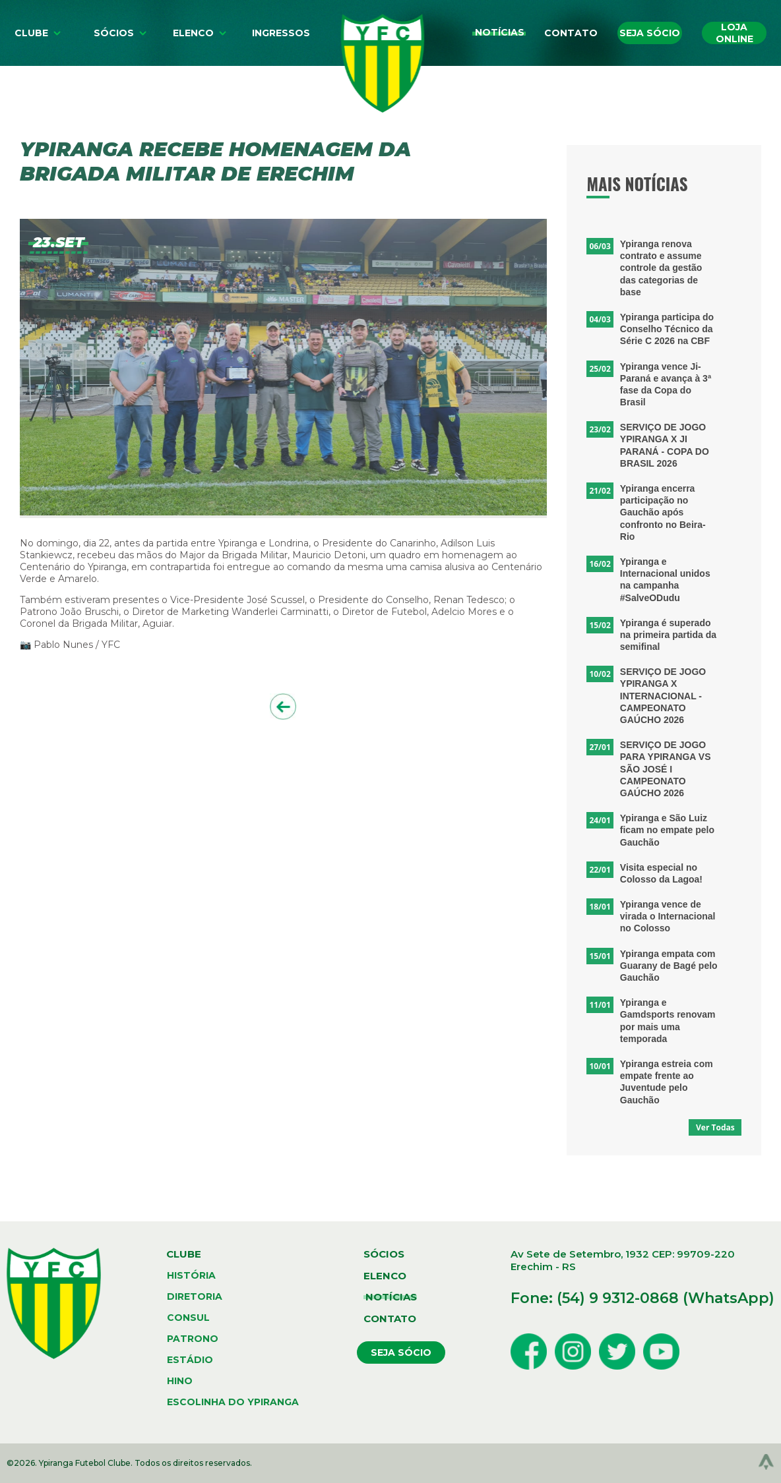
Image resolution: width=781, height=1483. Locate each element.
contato (389, 1318)
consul (188, 1317)
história (191, 1275)
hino (180, 1381)
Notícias (499, 32)
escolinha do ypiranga (233, 1402)
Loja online (734, 33)
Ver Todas (715, 1127)
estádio (190, 1360)
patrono (192, 1339)
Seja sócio (649, 33)
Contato (571, 33)
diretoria (194, 1296)
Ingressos (281, 33)
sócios (383, 1254)
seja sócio (401, 1352)
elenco (384, 1275)
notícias (391, 1297)
